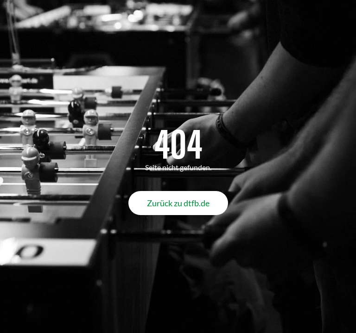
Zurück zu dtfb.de (178, 203)
